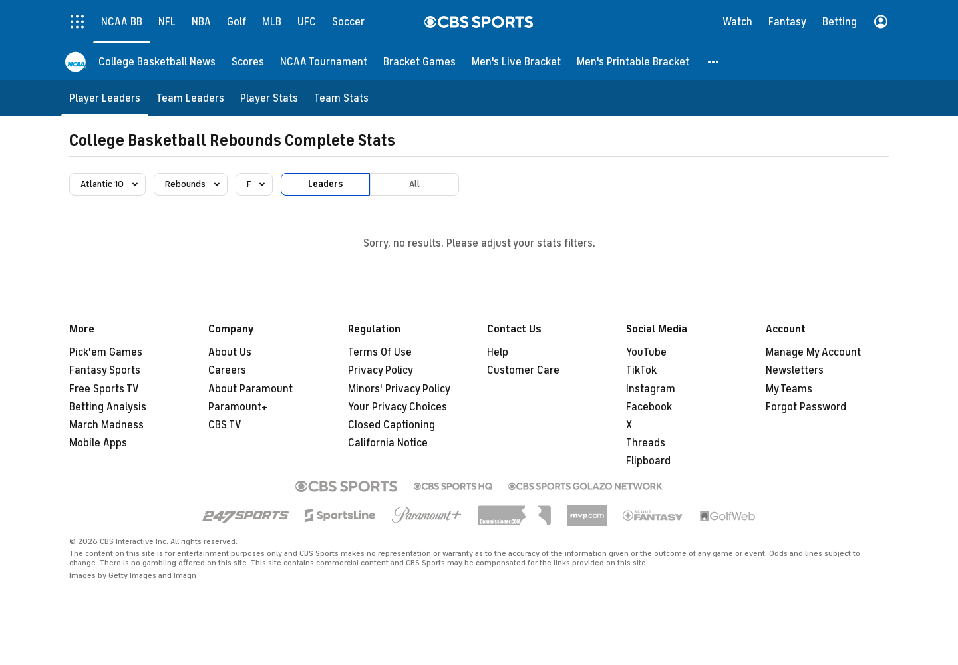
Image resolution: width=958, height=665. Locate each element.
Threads (645, 443)
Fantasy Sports (104, 370)
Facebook (649, 407)
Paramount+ (237, 407)
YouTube (646, 352)
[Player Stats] (269, 98)
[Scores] (248, 61)
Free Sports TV (104, 389)
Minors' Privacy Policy (399, 389)
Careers (227, 370)
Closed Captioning (391, 425)
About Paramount (250, 389)
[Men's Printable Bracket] (633, 61)
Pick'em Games (105, 352)
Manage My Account (813, 352)
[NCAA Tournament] (323, 61)
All (414, 184)
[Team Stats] (341, 98)
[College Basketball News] (157, 61)
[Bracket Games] (419, 61)
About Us (229, 352)
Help (497, 352)
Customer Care (523, 370)
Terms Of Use (380, 352)
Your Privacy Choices (397, 407)
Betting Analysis (107, 407)
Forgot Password (806, 407)
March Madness (106, 425)
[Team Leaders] (190, 98)
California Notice (388, 443)
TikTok (641, 370)
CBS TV (224, 425)
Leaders (325, 184)
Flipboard (648, 460)
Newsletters (795, 370)
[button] (713, 61)
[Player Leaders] (104, 98)
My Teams (789, 389)
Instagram (650, 389)
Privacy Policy (380, 370)
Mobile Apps (98, 443)
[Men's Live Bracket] (516, 61)
